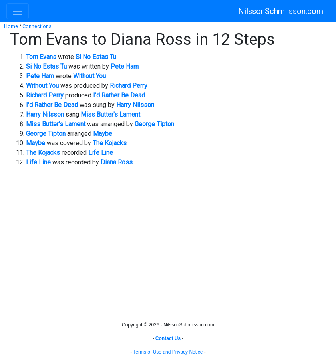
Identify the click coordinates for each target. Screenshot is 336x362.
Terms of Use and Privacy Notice (168, 352)
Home (11, 26)
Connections (37, 26)
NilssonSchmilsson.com (280, 11)
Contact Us (168, 338)
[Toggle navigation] (17, 11)
